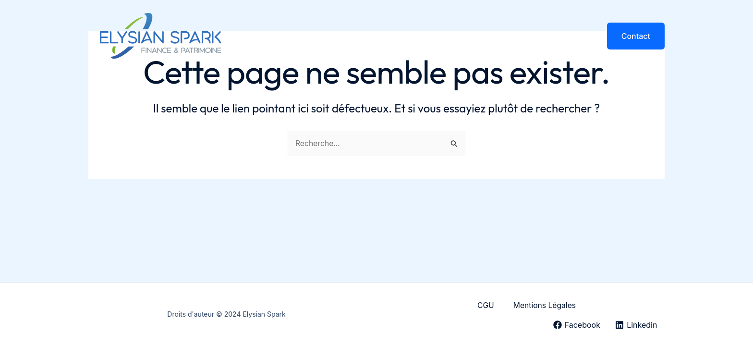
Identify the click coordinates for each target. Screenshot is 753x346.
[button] (636, 36)
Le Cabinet (359, 36)
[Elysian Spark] (160, 35)
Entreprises (470, 36)
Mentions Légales (545, 305)
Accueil (311, 36)
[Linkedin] (636, 325)
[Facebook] (575, 325)
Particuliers (414, 36)
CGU (485, 305)
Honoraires (527, 36)
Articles (575, 36)
